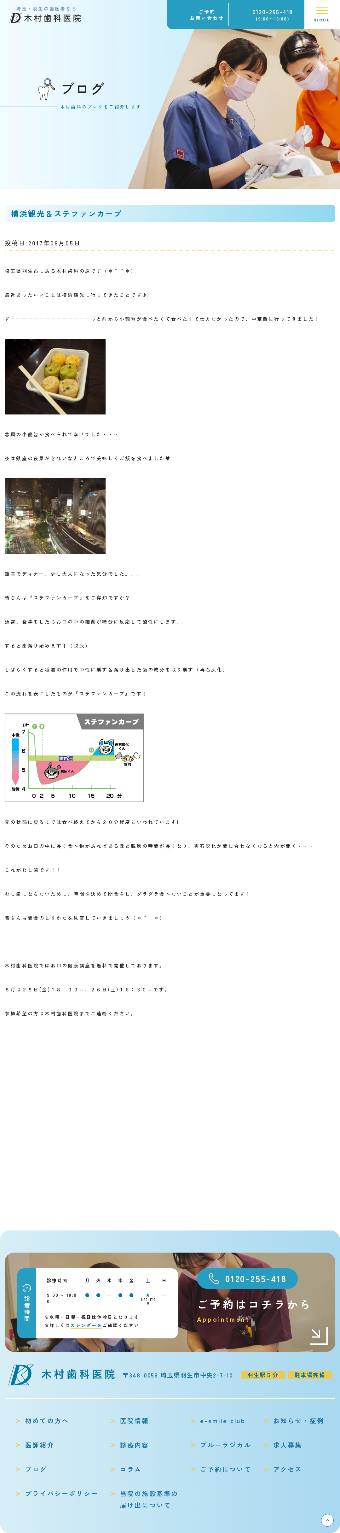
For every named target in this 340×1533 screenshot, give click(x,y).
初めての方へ (47, 1420)
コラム (131, 1469)
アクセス (288, 1469)
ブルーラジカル (225, 1444)
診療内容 (134, 1444)
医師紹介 (40, 1444)
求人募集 (288, 1444)
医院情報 (134, 1420)
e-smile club (222, 1420)
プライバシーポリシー (61, 1493)
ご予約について (225, 1469)
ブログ (36, 1469)
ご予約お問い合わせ (207, 14)
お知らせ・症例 (298, 1420)
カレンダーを (86, 1325)
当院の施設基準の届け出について (149, 1499)
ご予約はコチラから (263, 1310)
